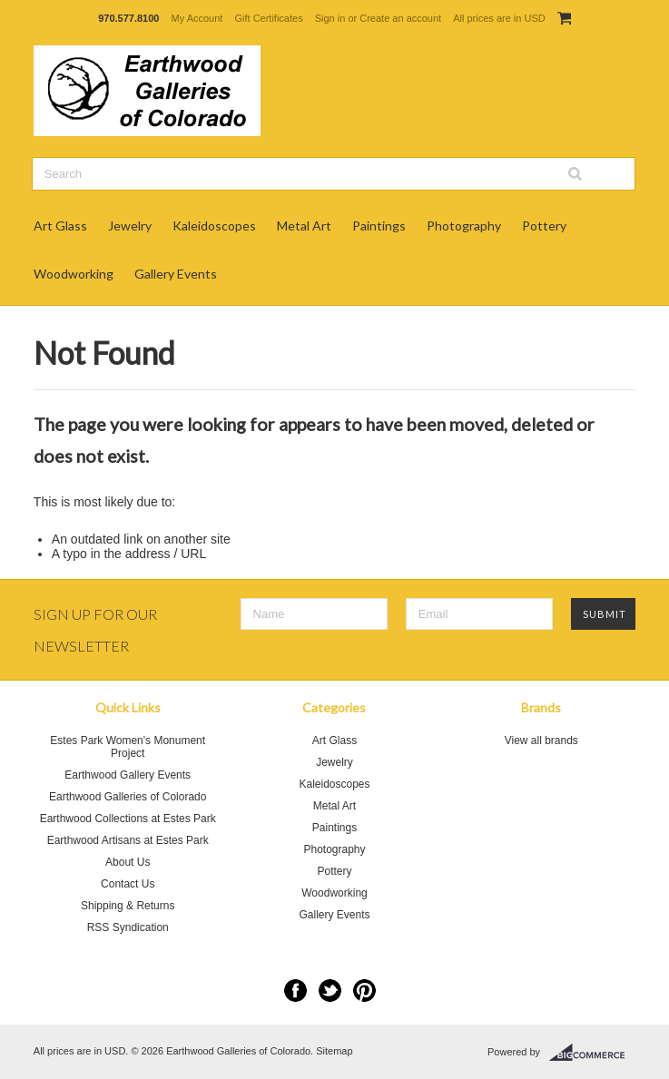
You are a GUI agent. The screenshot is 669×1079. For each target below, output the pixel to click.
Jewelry (130, 225)
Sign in (330, 18)
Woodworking (73, 273)
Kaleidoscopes (214, 225)
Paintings (379, 225)
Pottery (544, 225)
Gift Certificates (268, 18)
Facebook (295, 990)
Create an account (400, 18)
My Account (197, 18)
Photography (464, 225)
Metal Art (304, 225)
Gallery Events (175, 273)
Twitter (330, 990)
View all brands (541, 740)
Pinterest (364, 990)
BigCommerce (592, 1053)
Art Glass (60, 225)
